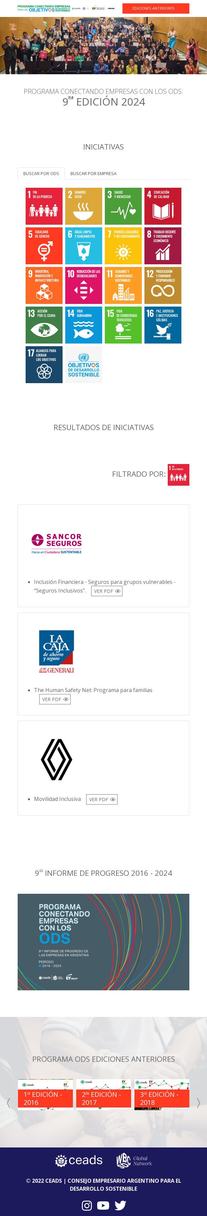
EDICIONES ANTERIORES (153, 8)
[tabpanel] (103, 284)
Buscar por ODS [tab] (41, 173)
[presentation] (9, 1103)
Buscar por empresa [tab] (93, 173)
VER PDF (103, 591)
